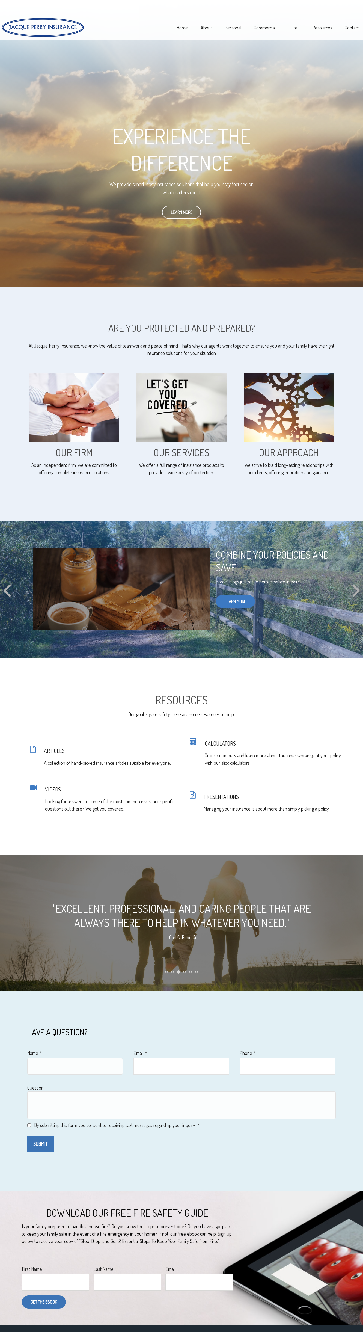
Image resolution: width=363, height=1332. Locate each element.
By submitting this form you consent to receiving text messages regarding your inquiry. (115, 1125)
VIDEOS (53, 789)
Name (32, 1053)
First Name (32, 1269)
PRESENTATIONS (221, 796)
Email (138, 1053)
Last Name (104, 1269)
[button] (162, 17)
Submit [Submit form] (40, 1144)
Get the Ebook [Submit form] (44, 1302)
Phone (246, 1053)
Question (35, 1088)
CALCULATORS (220, 743)
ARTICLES (54, 750)
